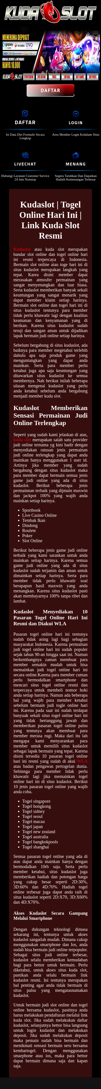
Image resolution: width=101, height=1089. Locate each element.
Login (76, 122)
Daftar (51, 90)
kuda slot (22, 439)
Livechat (25, 163)
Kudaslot (22, 249)
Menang (76, 163)
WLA (82, 761)
